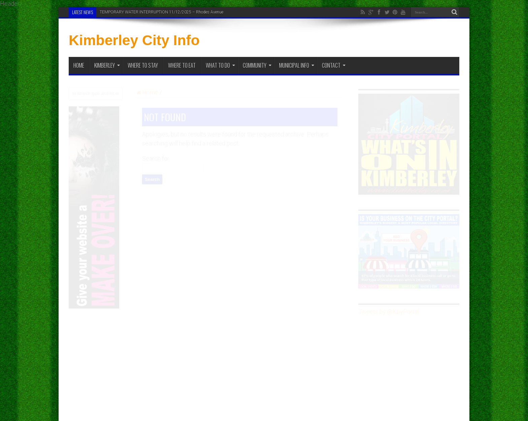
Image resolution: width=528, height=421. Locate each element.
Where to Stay (143, 65)
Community (257, 65)
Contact (333, 65)
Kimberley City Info (134, 40)
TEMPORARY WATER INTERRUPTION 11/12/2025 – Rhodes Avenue (161, 12)
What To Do (220, 65)
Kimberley (107, 65)
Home (78, 65)
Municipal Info (296, 65)
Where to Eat (182, 65)
